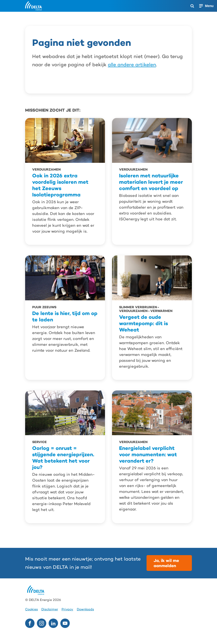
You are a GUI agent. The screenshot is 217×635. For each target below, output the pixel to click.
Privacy (67, 609)
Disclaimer (49, 609)
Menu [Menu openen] (209, 6)
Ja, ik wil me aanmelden (166, 563)
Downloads (85, 609)
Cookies (31, 609)
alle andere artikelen (132, 65)
